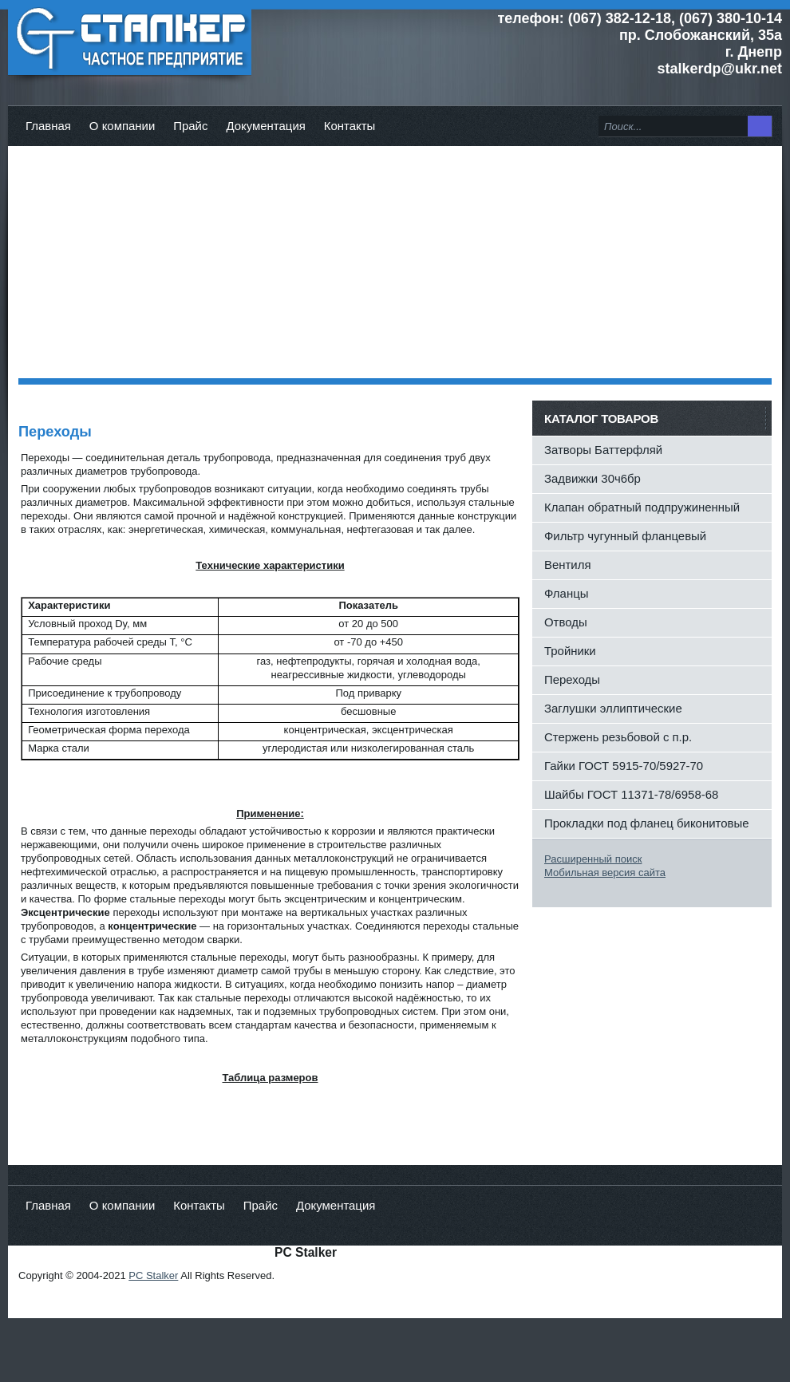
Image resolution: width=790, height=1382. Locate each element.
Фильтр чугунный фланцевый (625, 536)
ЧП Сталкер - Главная (129, 39)
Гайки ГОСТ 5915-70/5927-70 (623, 765)
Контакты (350, 125)
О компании (122, 125)
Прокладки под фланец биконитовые (646, 823)
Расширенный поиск (593, 859)
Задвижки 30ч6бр (592, 478)
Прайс (190, 125)
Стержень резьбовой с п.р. (618, 737)
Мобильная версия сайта (605, 873)
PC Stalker (153, 1275)
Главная (48, 125)
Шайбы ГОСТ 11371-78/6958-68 (631, 794)
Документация (265, 125)
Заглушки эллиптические (613, 708)
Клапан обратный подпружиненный (642, 507)
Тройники (570, 650)
